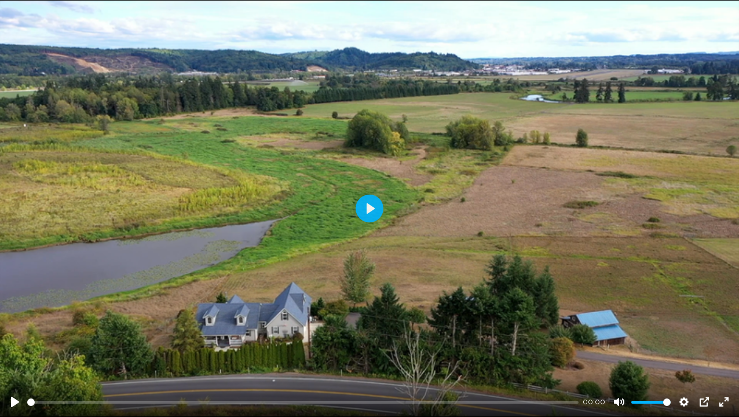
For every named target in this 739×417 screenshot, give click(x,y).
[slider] (303, 402)
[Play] (15, 402)
